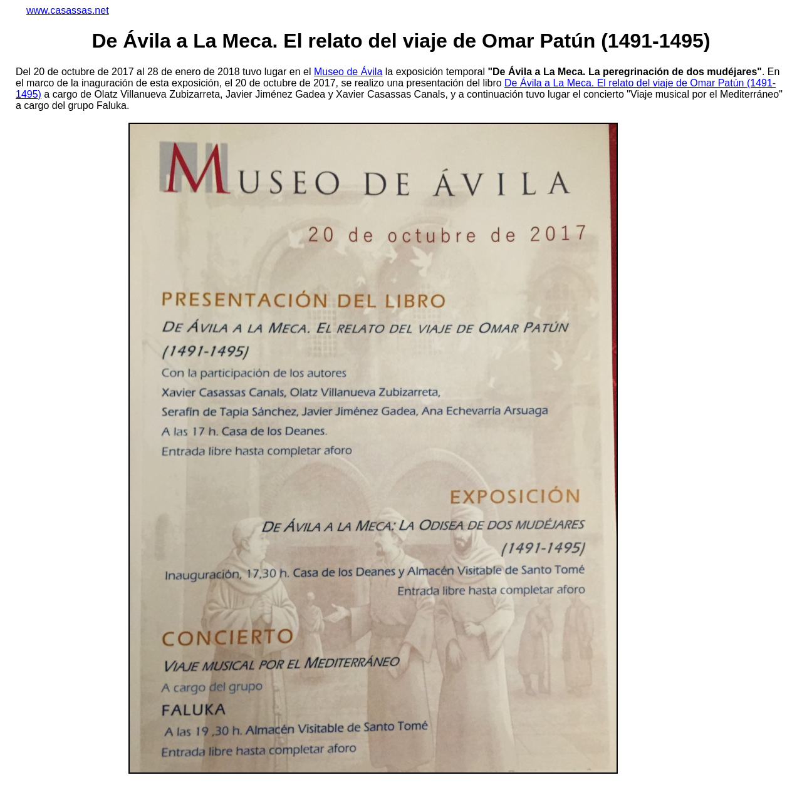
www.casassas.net (67, 10)
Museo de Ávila (348, 71)
